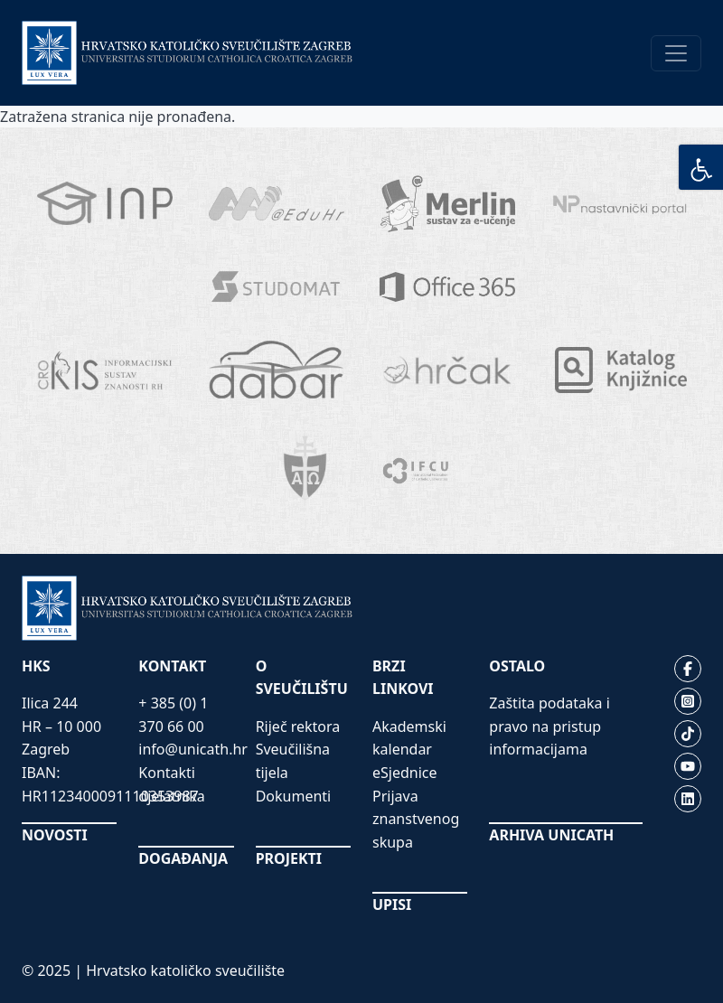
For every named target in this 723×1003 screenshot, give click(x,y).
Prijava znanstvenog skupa (415, 819)
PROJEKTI (289, 858)
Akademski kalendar (409, 738)
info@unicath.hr (193, 749)
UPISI (391, 904)
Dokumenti (294, 796)
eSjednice (404, 773)
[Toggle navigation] (676, 53)
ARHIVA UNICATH (551, 835)
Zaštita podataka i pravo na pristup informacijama (549, 726)
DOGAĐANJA (183, 858)
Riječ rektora (298, 726)
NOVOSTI (55, 835)
